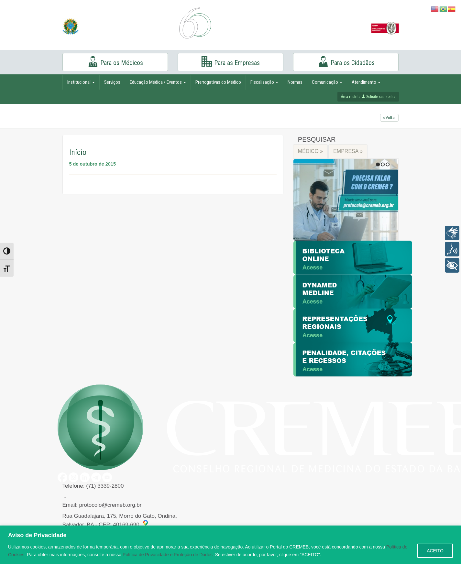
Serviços (112, 82)
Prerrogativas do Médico (218, 82)
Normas (295, 82)
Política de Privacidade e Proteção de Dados (168, 554)
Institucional (81, 82)
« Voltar (389, 117)
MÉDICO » (310, 151)
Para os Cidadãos (346, 61)
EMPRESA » (348, 151)
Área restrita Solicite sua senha (368, 96)
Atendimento (366, 82)
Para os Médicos (115, 61)
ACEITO (435, 550)
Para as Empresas (230, 61)
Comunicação (327, 82)
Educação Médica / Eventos (158, 82)
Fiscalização (264, 82)
